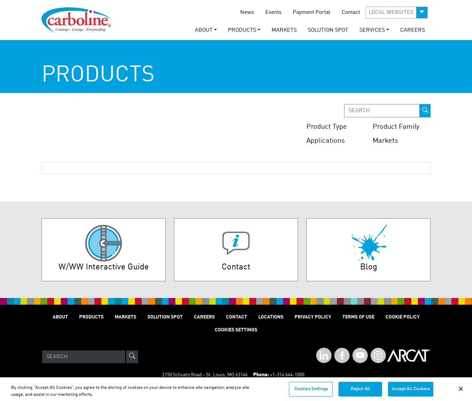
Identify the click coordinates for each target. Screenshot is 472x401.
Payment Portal (311, 12)
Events (273, 12)
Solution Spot (328, 30)
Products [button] (242, 30)
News (247, 12)
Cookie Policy (403, 317)
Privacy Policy (313, 317)
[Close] (461, 391)
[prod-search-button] (425, 110)
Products (91, 317)
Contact (351, 12)
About (60, 317)
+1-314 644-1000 (287, 374)
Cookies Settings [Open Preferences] (236, 330)
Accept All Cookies (410, 391)
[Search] (83, 357)
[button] (397, 12)
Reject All (360, 391)
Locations (270, 317)
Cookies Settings (311, 391)
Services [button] (372, 30)
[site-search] (132, 357)
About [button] (204, 30)
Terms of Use (358, 317)
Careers (412, 30)
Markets (284, 30)
